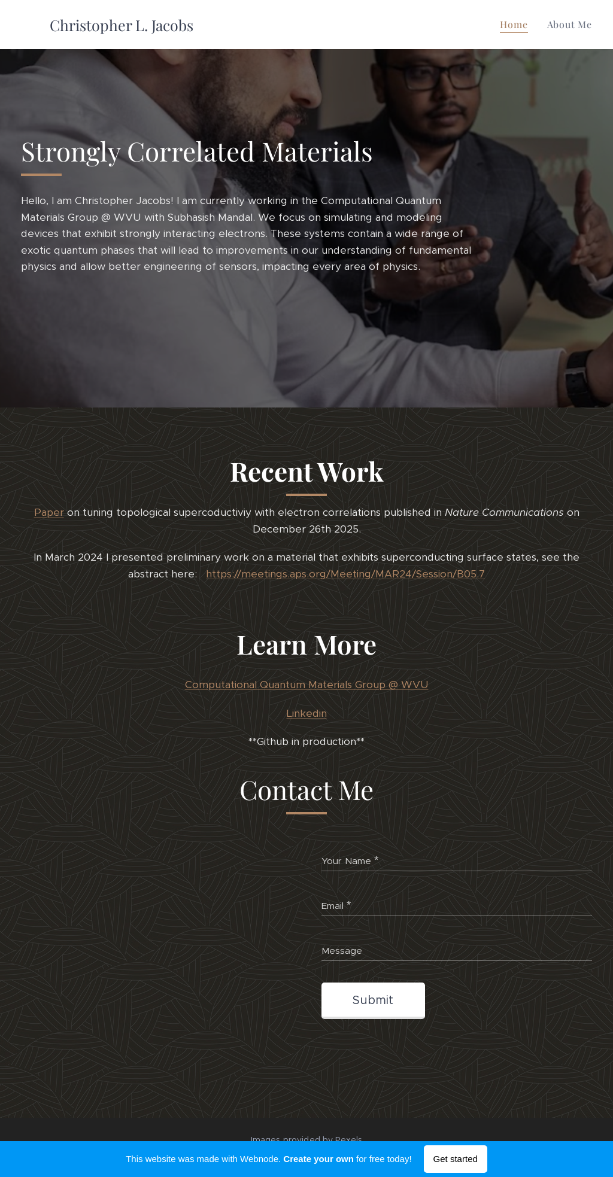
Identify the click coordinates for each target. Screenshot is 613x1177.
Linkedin (307, 713)
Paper (49, 512)
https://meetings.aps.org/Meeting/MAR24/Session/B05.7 (345, 573)
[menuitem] (517, 24)
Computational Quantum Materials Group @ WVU (307, 685)
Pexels (348, 1140)
